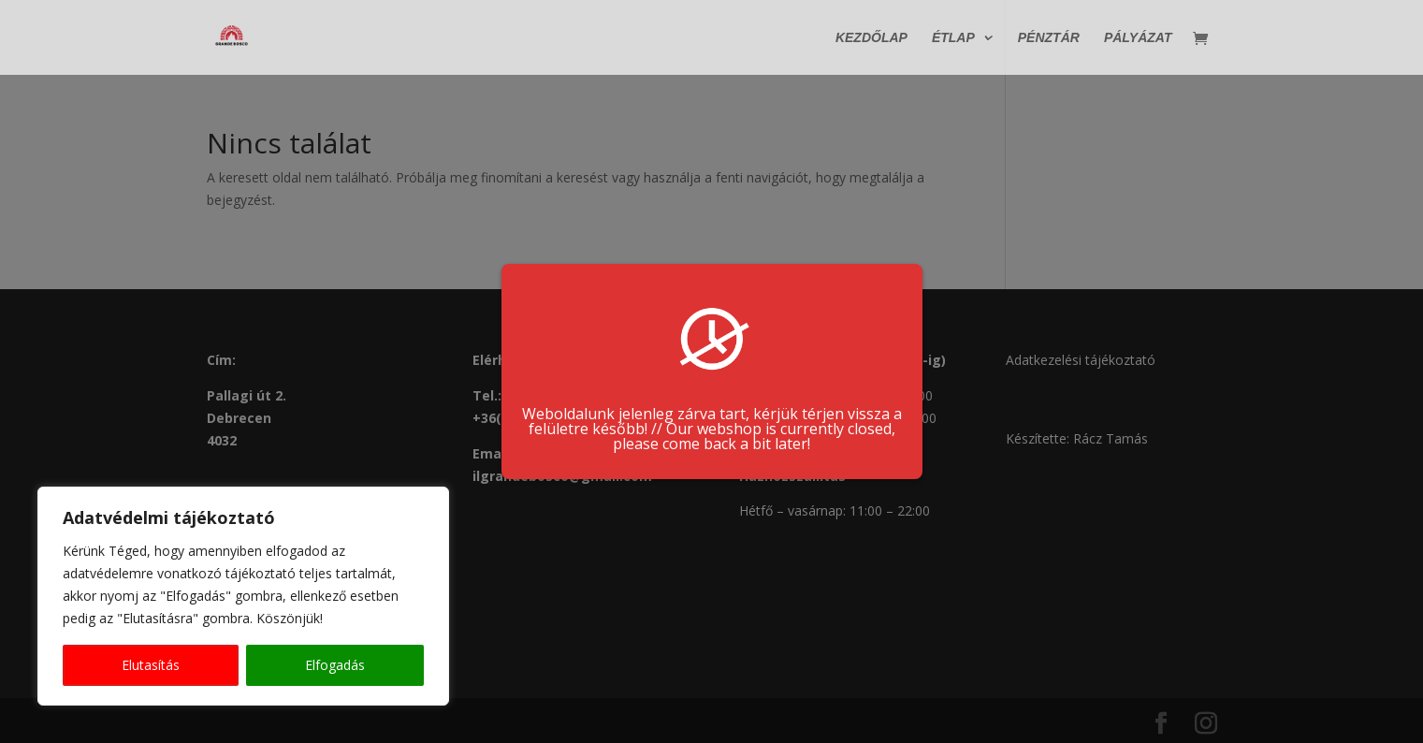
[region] (243, 596)
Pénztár (1049, 38)
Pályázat (1138, 38)
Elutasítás (151, 665)
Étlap (953, 38)
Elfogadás (335, 665)
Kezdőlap (871, 38)
